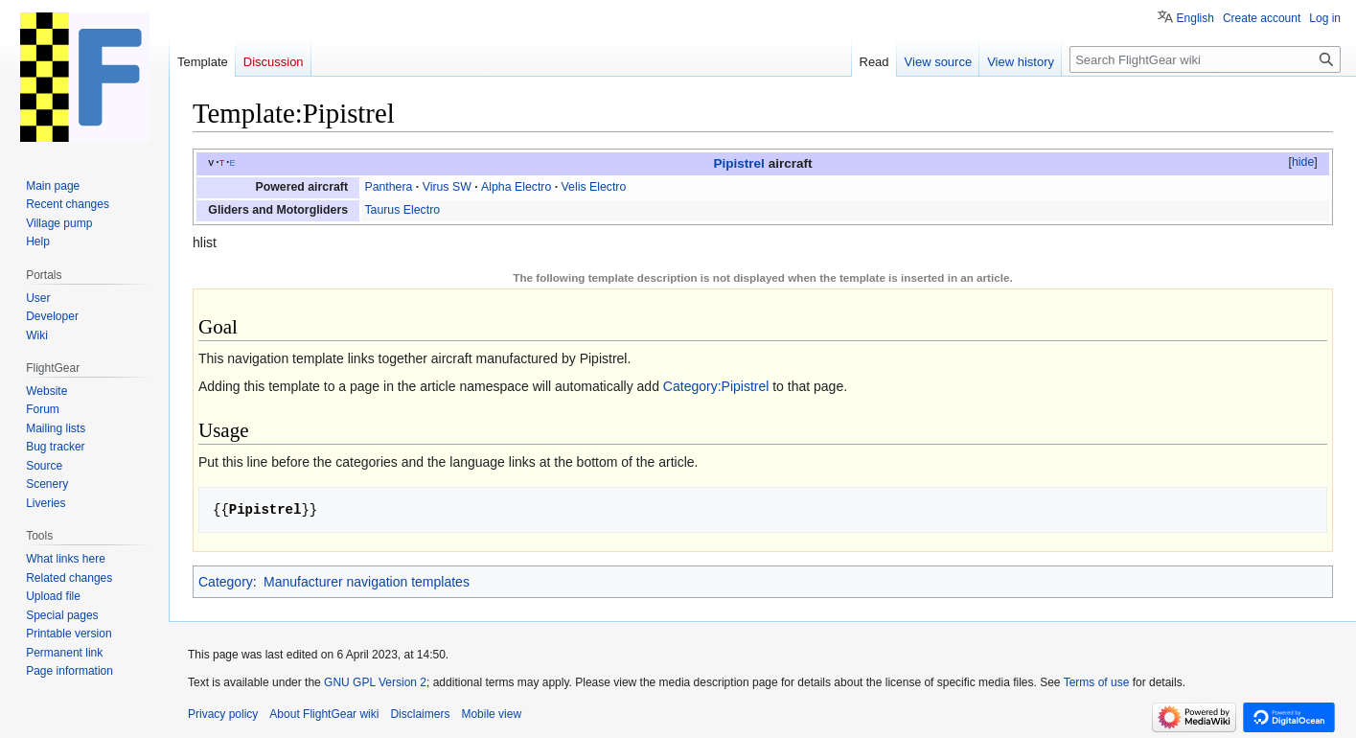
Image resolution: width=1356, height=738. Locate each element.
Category (225, 581)
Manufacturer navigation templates (367, 581)
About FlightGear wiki (324, 714)
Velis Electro (594, 187)
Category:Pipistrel (716, 386)
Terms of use (1097, 682)
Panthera (388, 187)
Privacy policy (223, 714)
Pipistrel (738, 163)
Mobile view (491, 714)
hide (1303, 162)
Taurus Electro (402, 210)
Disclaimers (419, 714)
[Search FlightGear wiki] (1205, 59)
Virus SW (447, 187)
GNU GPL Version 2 (375, 682)
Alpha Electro (516, 187)
